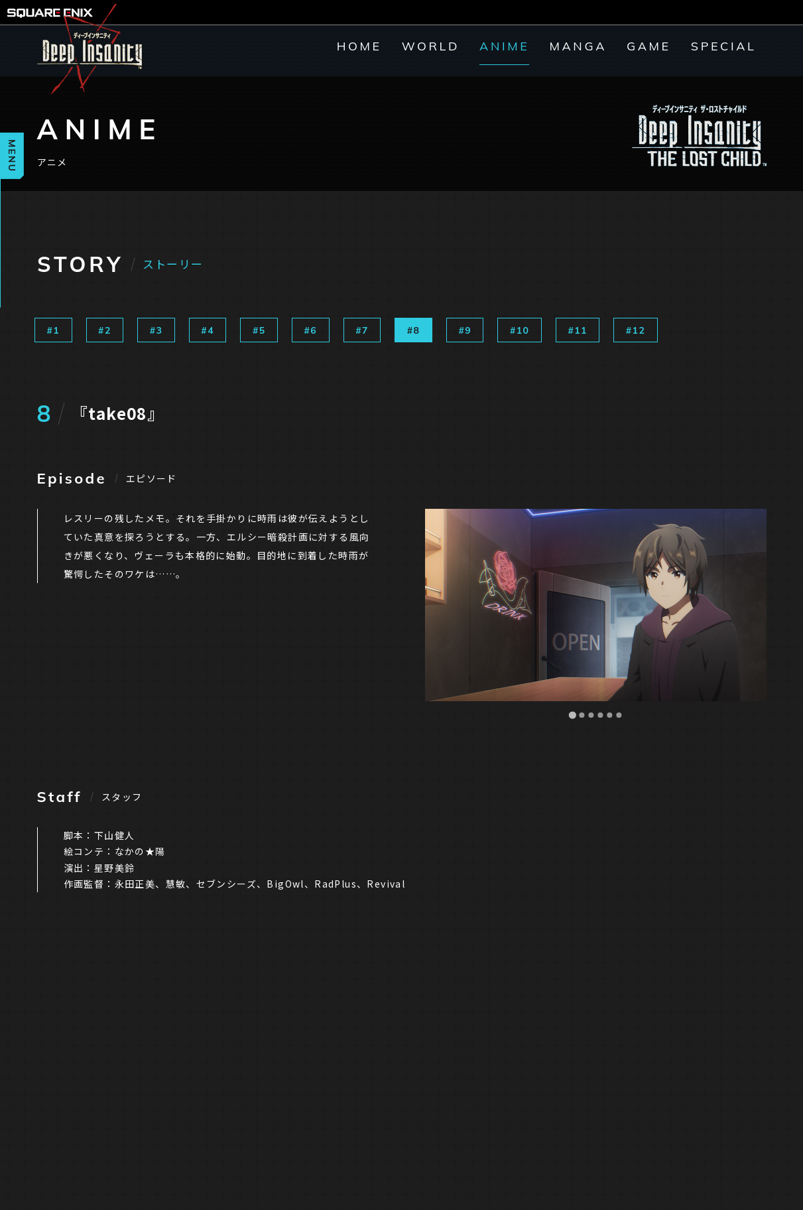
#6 (311, 330)
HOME (359, 46)
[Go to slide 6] (618, 715)
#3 (156, 330)
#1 (53, 330)
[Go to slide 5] (609, 715)
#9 (464, 330)
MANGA (578, 46)
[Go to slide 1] (572, 714)
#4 (207, 330)
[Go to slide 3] (590, 715)
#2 (104, 330)
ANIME (504, 46)
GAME (649, 46)
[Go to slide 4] (600, 715)
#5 (259, 330)
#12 (635, 330)
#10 (519, 330)
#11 (577, 330)
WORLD (431, 46)
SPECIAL (724, 46)
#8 (413, 330)
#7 (362, 330)
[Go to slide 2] (581, 715)
